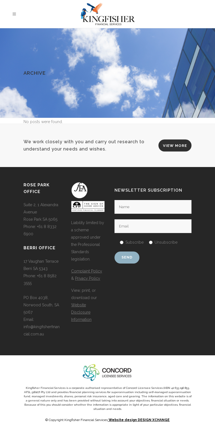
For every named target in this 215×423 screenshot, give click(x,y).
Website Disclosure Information (81, 312)
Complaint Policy (86, 271)
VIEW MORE (175, 146)
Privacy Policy (87, 278)
